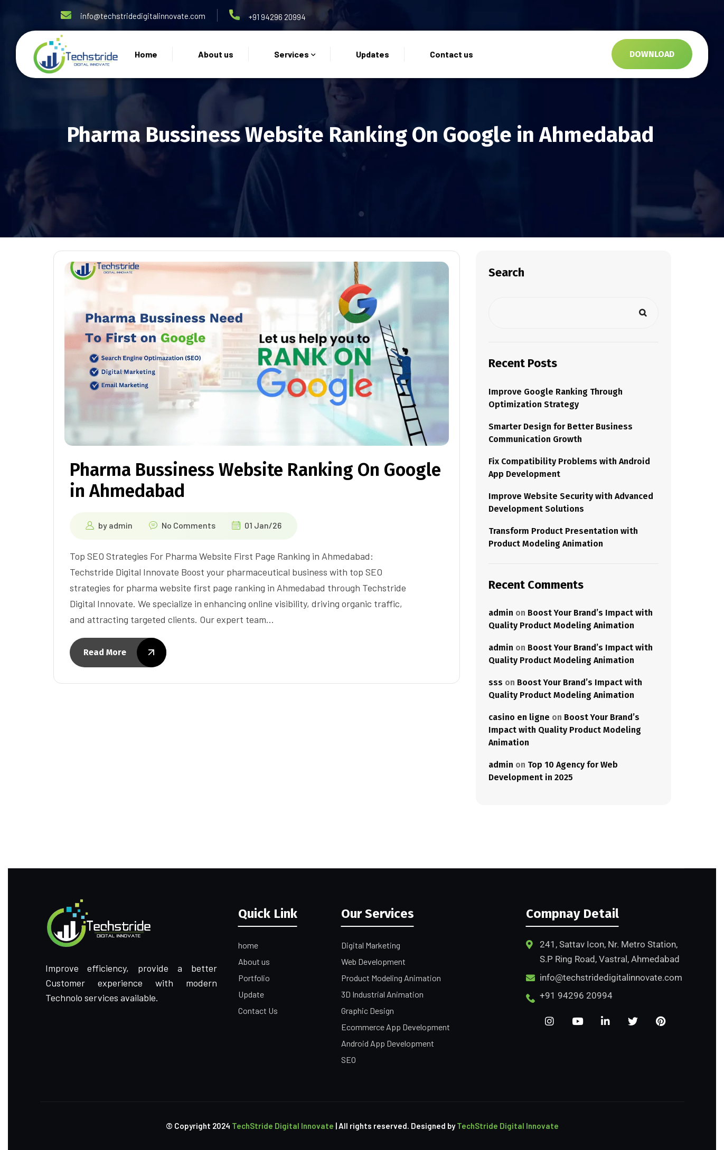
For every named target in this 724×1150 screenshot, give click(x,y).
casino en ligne (519, 717)
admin (121, 525)
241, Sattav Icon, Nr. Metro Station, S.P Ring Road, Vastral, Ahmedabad (610, 951)
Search (506, 272)
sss (495, 682)
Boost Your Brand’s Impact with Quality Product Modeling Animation (564, 729)
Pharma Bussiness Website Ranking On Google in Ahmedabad (255, 480)
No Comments (188, 525)
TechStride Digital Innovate (283, 1125)
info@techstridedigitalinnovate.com (142, 16)
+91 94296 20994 (277, 17)
